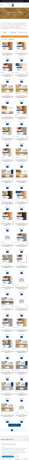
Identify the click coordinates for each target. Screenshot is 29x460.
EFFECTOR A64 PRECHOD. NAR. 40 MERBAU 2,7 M (7, 75)
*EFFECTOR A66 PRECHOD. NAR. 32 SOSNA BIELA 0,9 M (21, 75)
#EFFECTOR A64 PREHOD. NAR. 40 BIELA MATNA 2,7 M (21, 266)
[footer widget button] (14, 439)
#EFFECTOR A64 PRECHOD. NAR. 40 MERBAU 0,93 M (21, 330)
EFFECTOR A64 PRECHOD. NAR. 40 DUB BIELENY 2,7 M (21, 139)
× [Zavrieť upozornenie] (27, 1)
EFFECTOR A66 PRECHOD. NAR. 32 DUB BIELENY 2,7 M (7, 266)
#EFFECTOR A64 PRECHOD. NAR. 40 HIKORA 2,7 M (7, 224)
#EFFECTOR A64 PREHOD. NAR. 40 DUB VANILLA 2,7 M (21, 309)
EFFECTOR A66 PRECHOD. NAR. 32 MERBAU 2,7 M (21, 118)
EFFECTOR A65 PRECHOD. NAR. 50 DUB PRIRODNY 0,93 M (21, 97)
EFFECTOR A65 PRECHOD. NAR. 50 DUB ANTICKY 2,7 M (21, 352)
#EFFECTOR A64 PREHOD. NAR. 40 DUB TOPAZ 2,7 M (21, 288)
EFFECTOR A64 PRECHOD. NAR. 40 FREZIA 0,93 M (7, 330)
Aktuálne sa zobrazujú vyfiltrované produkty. (18, 36)
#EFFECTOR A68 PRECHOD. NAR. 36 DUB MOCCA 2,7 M (7, 118)
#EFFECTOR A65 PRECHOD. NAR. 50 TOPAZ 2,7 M (7, 394)
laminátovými (12, 26)
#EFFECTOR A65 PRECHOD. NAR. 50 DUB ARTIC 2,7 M (7, 373)
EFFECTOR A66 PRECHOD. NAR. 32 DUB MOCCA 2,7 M (7, 139)
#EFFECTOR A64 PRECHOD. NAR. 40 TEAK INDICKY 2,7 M (7, 246)
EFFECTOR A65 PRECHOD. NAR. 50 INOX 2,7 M (7, 309)
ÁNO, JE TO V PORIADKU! (8, 456)
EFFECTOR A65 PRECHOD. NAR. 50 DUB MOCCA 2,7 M (21, 160)
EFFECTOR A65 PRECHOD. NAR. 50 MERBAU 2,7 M (7, 181)
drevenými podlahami (5, 28)
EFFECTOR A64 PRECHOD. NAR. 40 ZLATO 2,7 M (21, 54)
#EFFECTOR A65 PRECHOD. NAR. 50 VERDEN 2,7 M (21, 394)
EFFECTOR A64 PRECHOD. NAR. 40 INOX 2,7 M (7, 288)
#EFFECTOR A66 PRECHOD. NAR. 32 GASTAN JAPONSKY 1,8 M (7, 203)
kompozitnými (18, 26)
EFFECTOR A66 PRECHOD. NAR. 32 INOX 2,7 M (7, 352)
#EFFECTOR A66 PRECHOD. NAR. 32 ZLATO (21, 415)
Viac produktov (14, 425)
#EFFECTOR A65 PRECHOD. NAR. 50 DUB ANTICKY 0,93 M (7, 416)
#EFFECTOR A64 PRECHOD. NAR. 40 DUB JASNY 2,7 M (21, 203)
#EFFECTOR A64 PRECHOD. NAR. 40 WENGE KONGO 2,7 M (21, 224)
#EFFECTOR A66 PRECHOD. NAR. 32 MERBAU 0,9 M (7, 54)
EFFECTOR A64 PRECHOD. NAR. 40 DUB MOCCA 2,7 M (7, 160)
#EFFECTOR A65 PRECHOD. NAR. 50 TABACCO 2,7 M (21, 373)
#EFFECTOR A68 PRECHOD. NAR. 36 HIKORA (21, 181)
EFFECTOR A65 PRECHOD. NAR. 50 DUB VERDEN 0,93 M (7, 97)
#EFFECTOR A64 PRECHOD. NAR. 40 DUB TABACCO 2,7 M (21, 246)
